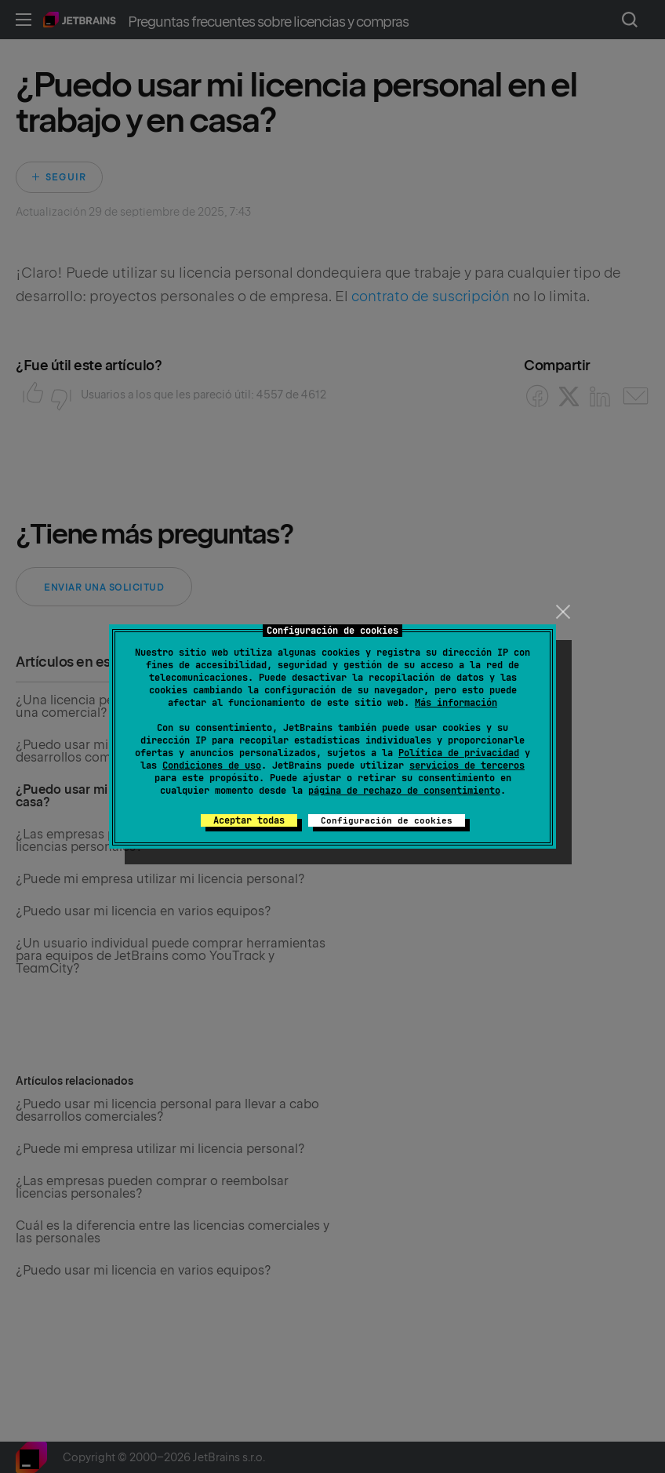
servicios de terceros (467, 765)
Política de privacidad (458, 753)
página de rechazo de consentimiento (404, 790)
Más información (456, 702)
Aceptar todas (249, 820)
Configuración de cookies (386, 820)
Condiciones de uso (211, 765)
